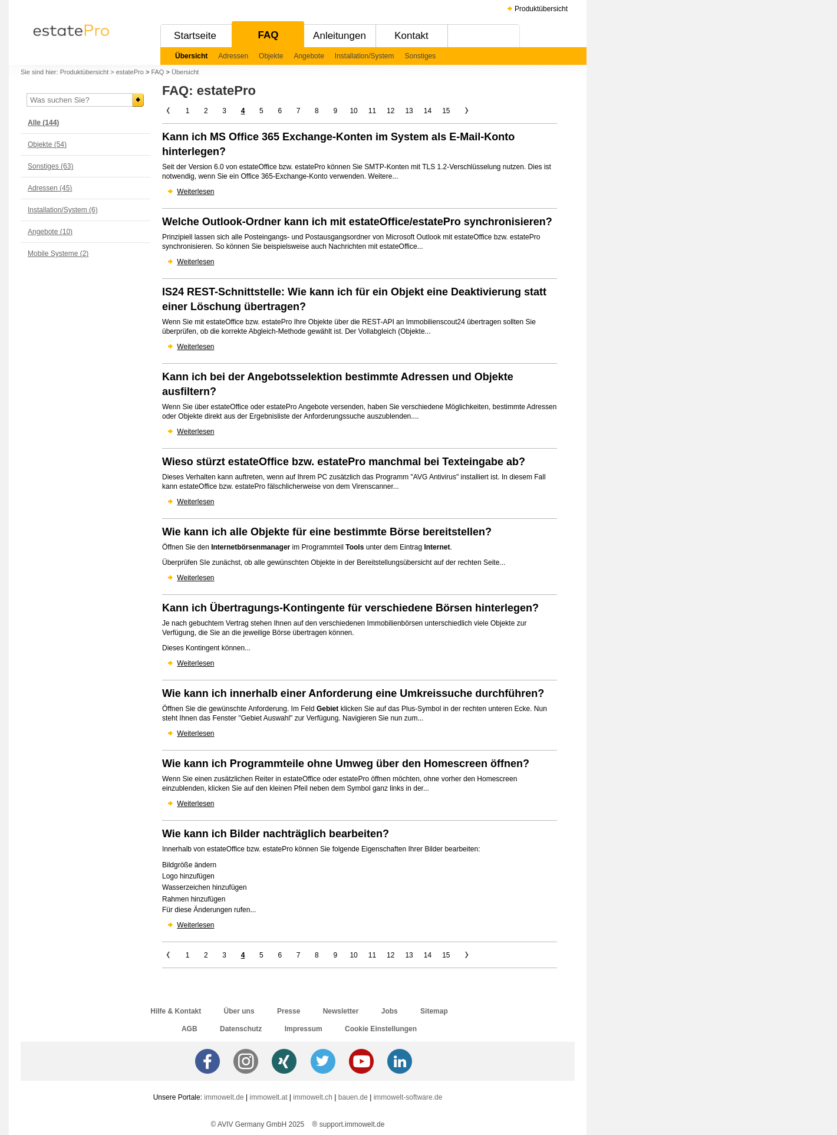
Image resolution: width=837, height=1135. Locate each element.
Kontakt (411, 35)
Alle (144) (43, 123)
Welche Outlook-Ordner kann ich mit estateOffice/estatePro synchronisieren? (357, 222)
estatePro (130, 71)
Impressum (303, 1029)
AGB (189, 1029)
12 (390, 111)
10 (353, 111)
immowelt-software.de (408, 1097)
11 (372, 111)
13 (409, 111)
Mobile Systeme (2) (58, 253)
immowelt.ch (312, 1097)
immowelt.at (269, 1097)
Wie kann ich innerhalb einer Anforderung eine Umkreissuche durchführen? (353, 693)
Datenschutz (241, 1029)
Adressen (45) (50, 188)
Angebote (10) (50, 232)
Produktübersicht (541, 9)
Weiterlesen (195, 191)
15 (446, 111)
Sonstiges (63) (50, 166)
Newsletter (341, 1011)
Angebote (309, 56)
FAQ (268, 35)
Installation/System (364, 56)
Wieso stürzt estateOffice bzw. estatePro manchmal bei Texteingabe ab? (343, 462)
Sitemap (434, 1011)
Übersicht (191, 56)
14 (427, 111)
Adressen (233, 56)
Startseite (195, 35)
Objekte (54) (47, 144)
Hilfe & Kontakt (175, 1011)
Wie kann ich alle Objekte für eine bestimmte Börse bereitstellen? (327, 532)
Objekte (271, 56)
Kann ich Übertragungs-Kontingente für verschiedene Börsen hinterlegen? (350, 608)
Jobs (389, 1011)
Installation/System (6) (63, 210)
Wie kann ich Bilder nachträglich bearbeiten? (275, 834)
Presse (288, 1011)
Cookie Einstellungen (381, 1029)
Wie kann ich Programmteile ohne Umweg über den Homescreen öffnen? (345, 763)
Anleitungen (339, 35)
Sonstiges (420, 56)
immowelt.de (223, 1097)
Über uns (239, 1011)
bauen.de (353, 1097)
